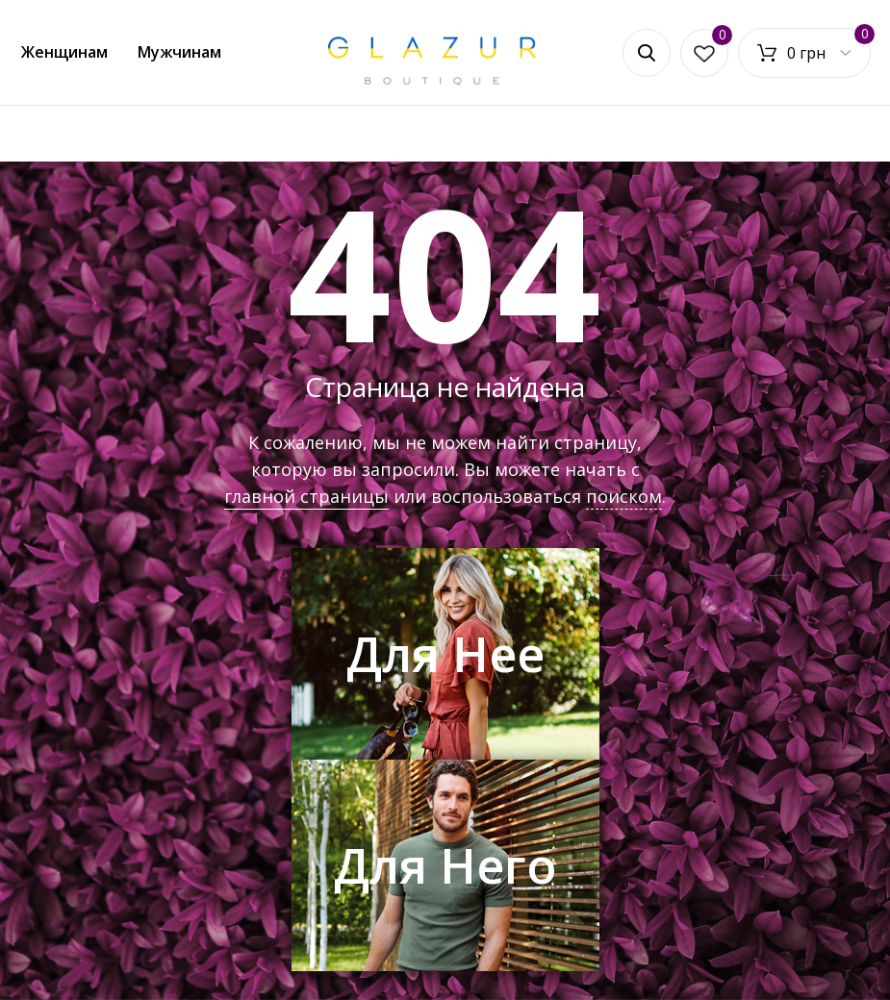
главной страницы (306, 496)
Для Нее (445, 654)
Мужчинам (179, 51)
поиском (624, 496)
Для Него (445, 865)
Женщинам (64, 51)
